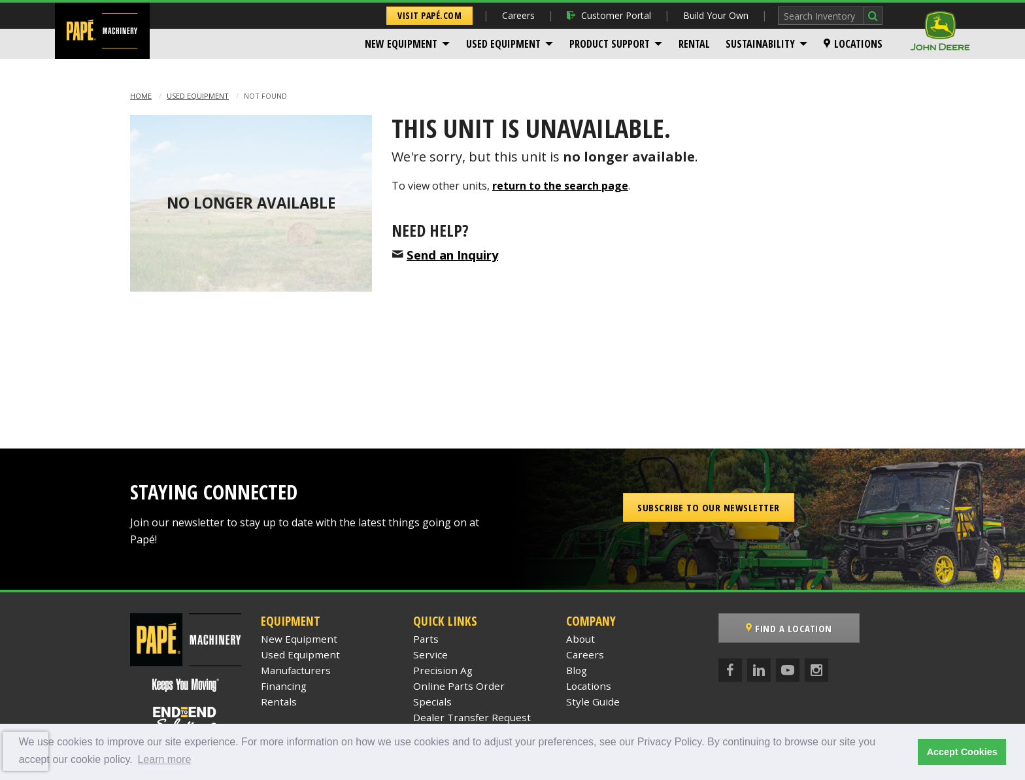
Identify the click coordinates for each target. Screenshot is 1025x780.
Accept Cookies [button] (962, 752)
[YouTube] (787, 670)
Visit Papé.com (429, 15)
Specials (432, 701)
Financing (284, 685)
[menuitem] (407, 44)
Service (430, 654)
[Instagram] (816, 670)
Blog (576, 670)
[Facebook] (730, 670)
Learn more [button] (164, 759)
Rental (694, 44)
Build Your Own (715, 15)
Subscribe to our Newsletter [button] (708, 507)
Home (141, 96)
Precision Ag (443, 670)
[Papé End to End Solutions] (185, 719)
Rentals (279, 701)
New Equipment (401, 44)
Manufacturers (296, 670)
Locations (853, 44)
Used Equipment (503, 44)
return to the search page (560, 185)
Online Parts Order (459, 685)
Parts (426, 638)
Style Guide (593, 701)
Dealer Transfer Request (472, 717)
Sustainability (760, 44)
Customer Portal (609, 15)
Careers (518, 15)
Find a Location (789, 628)
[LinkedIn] (759, 670)
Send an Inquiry (452, 254)
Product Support (609, 44)
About (580, 638)
